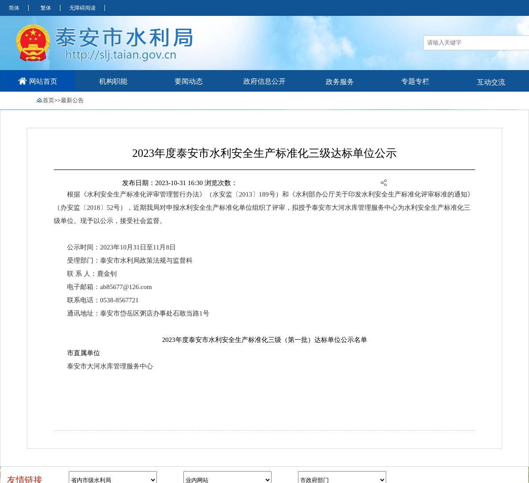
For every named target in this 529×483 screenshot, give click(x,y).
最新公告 (72, 100)
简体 (14, 8)
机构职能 (113, 81)
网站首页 (37, 81)
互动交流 (491, 82)
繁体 (46, 8)
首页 (48, 100)
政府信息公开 (264, 81)
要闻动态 (189, 81)
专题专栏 (415, 81)
